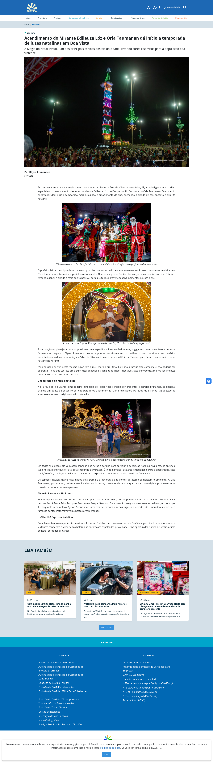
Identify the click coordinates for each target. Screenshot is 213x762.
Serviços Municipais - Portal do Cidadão (60, 724)
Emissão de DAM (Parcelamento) (56, 687)
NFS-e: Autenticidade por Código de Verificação (148, 683)
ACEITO (106, 754)
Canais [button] (99, 18)
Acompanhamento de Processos (56, 662)
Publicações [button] (116, 18)
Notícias (57, 18)
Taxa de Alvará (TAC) (134, 700)
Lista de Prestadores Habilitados (140, 679)
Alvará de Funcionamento (137, 662)
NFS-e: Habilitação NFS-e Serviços (141, 696)
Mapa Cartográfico (48, 720)
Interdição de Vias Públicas (53, 716)
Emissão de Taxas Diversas (53, 707)
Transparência (138, 18)
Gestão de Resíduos (49, 711)
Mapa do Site (181, 18)
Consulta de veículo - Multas (53, 682)
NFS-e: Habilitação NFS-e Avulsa (140, 692)
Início (28, 18)
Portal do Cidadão (160, 18)
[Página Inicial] (31, 7)
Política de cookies (110, 747)
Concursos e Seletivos (78, 18)
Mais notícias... (106, 627)
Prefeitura (43, 17)
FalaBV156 (106, 642)
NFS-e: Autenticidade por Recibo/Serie (143, 687)
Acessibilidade (172, 7)
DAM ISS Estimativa (133, 674)
